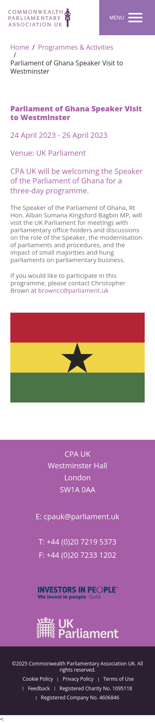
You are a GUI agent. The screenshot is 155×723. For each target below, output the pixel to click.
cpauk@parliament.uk (81, 516)
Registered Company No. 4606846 (80, 698)
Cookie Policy (38, 679)
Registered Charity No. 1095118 (96, 689)
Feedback (39, 689)
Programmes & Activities (75, 47)
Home (19, 47)
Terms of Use (118, 679)
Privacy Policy (77, 679)
